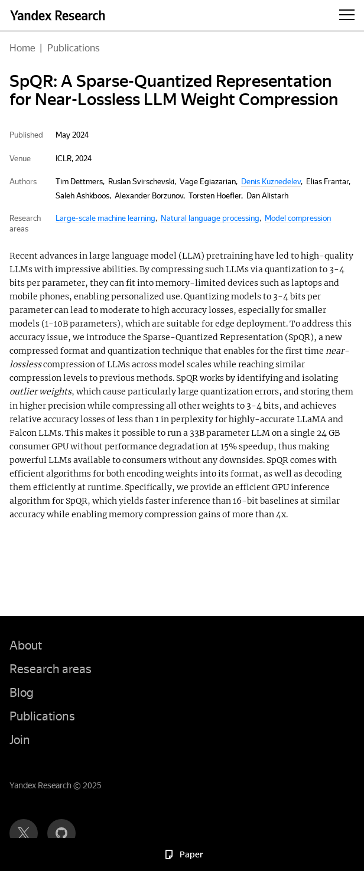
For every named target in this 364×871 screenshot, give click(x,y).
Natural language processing (210, 218)
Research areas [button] (50, 669)
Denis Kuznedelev (271, 181)
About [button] (25, 645)
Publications (73, 48)
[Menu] (347, 15)
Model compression (298, 218)
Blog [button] (21, 693)
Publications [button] (42, 716)
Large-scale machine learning (105, 218)
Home (22, 48)
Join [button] (19, 740)
